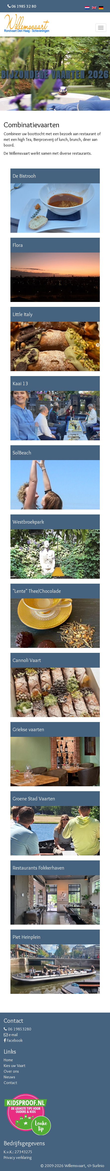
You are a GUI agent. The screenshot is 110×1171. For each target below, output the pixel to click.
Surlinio (98, 1165)
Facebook (13, 1040)
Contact (10, 1082)
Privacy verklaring (18, 1157)
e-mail (11, 1034)
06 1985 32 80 (23, 6)
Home (8, 1060)
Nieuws (9, 1077)
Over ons (11, 1071)
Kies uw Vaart (14, 1065)
